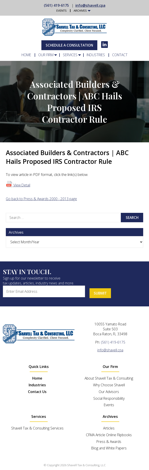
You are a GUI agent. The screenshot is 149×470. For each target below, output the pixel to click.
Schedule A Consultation (69, 45)
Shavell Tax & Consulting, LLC (86, 465)
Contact (119, 55)
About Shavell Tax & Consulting (109, 378)
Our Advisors (109, 391)
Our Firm (45, 55)
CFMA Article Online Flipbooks (109, 434)
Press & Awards (108, 441)
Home (26, 55)
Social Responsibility (109, 398)
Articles (109, 428)
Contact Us (37, 391)
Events (61, 10)
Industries (96, 55)
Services (70, 55)
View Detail (18, 185)
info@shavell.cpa (90, 5)
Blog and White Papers (109, 448)
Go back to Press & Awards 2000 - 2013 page (41, 198)
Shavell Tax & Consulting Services (37, 428)
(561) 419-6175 (56, 5)
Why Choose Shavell (109, 384)
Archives (80, 10)
